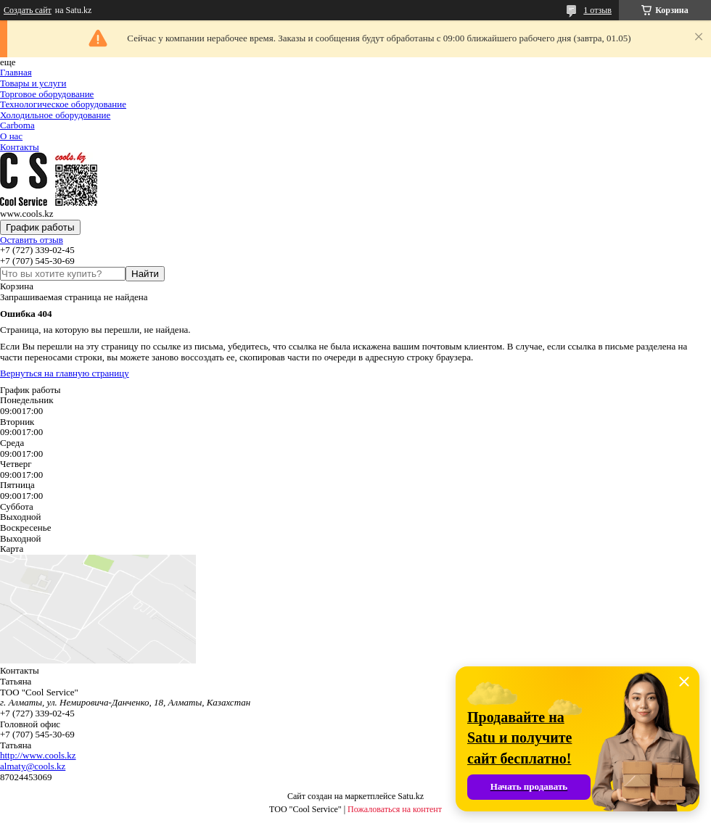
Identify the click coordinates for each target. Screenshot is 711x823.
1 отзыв (597, 10)
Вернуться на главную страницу (64, 373)
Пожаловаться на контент (395, 809)
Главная (16, 72)
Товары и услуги (33, 83)
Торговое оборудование (47, 93)
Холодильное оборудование (55, 114)
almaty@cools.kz (32, 766)
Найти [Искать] (145, 273)
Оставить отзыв (31, 239)
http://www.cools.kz (38, 755)
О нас (11, 136)
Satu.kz (411, 796)
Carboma (17, 125)
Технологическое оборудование (63, 104)
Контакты (19, 146)
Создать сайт (28, 10)
